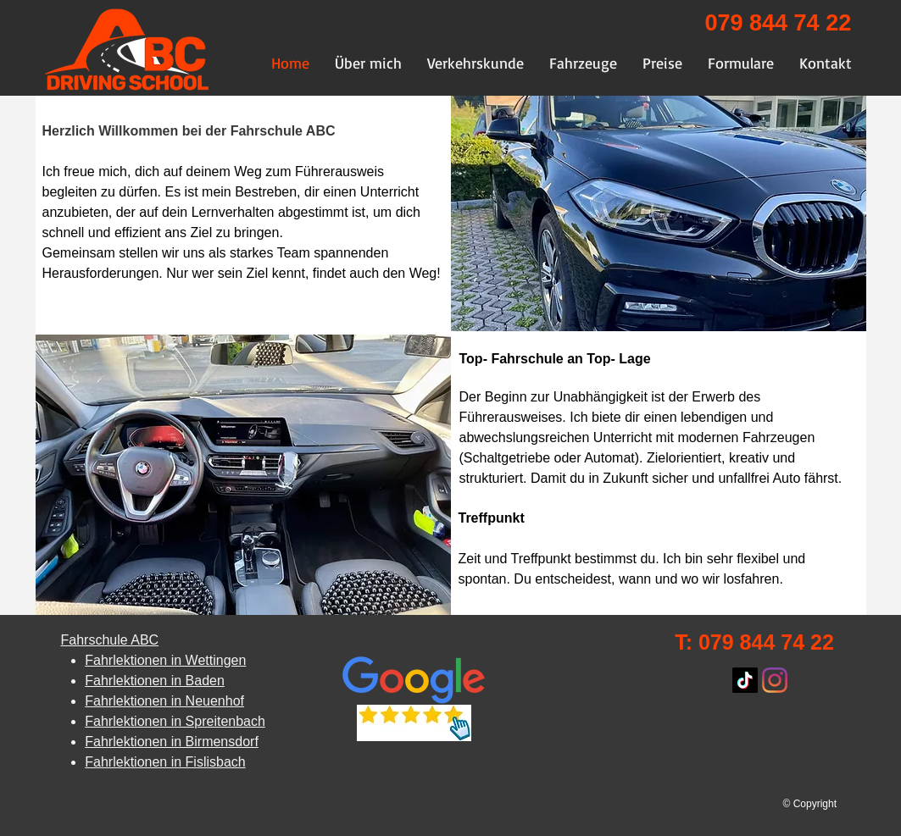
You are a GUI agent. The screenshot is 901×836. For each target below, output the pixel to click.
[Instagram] (774, 680)
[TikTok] (745, 680)
